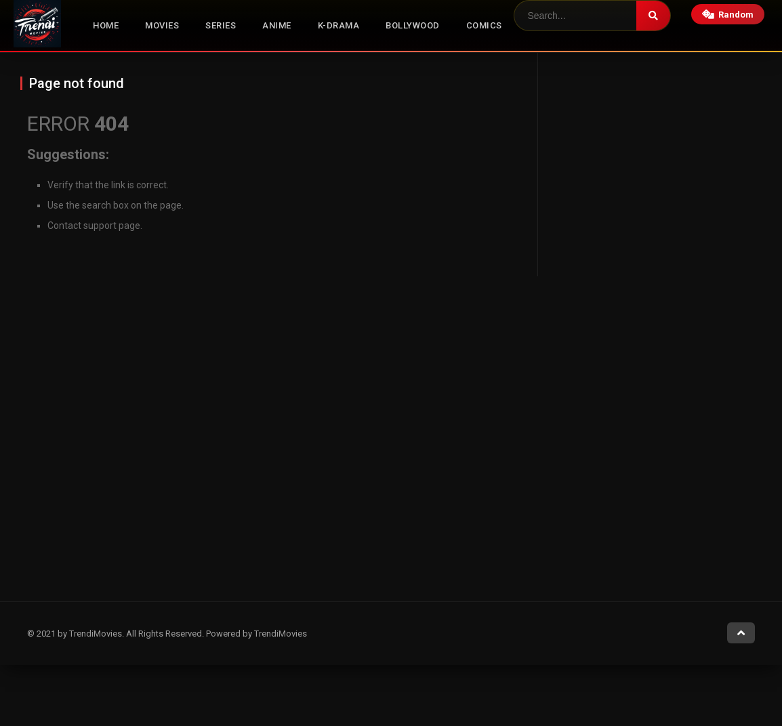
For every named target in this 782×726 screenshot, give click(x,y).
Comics (484, 25)
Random (728, 14)
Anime (276, 25)
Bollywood (413, 25)
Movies (162, 25)
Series (220, 25)
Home (106, 25)
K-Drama (339, 25)
